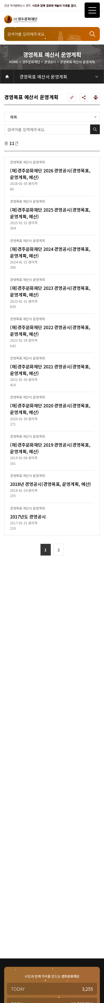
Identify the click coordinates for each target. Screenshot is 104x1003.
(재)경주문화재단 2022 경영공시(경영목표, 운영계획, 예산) (50, 330)
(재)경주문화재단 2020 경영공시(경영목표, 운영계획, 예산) (50, 408)
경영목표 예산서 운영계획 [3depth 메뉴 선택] (43, 76)
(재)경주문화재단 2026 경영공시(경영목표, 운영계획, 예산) (50, 173)
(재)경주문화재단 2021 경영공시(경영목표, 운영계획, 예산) (50, 369)
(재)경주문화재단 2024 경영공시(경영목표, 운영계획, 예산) (50, 252)
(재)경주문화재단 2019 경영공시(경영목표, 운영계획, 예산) (50, 448)
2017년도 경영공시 (28, 516)
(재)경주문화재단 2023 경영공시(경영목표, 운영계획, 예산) (50, 291)
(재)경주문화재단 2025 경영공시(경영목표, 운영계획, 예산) (50, 213)
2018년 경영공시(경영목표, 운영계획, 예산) (50, 484)
